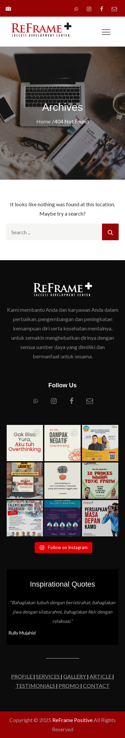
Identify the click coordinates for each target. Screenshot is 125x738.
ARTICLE (101, 676)
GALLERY (75, 676)
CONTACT (96, 685)
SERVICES (48, 676)
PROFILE (22, 676)
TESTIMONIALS (36, 685)
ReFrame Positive (72, 720)
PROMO (69, 685)
